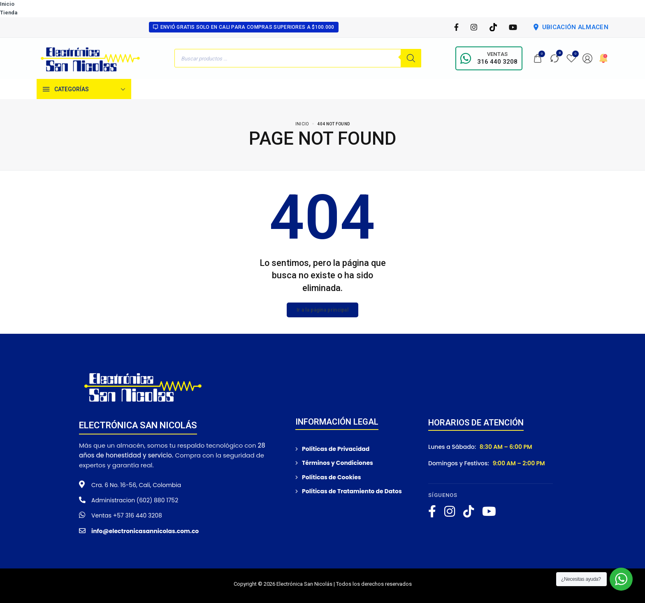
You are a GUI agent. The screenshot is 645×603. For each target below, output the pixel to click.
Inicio (7, 4)
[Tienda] (171, 89)
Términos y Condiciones (337, 463)
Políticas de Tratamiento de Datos (352, 491)
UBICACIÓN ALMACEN (570, 27)
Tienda (8, 12)
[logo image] (90, 58)
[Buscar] (411, 58)
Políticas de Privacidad (335, 449)
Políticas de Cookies (331, 477)
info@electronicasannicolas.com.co (145, 531)
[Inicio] (145, 89)
